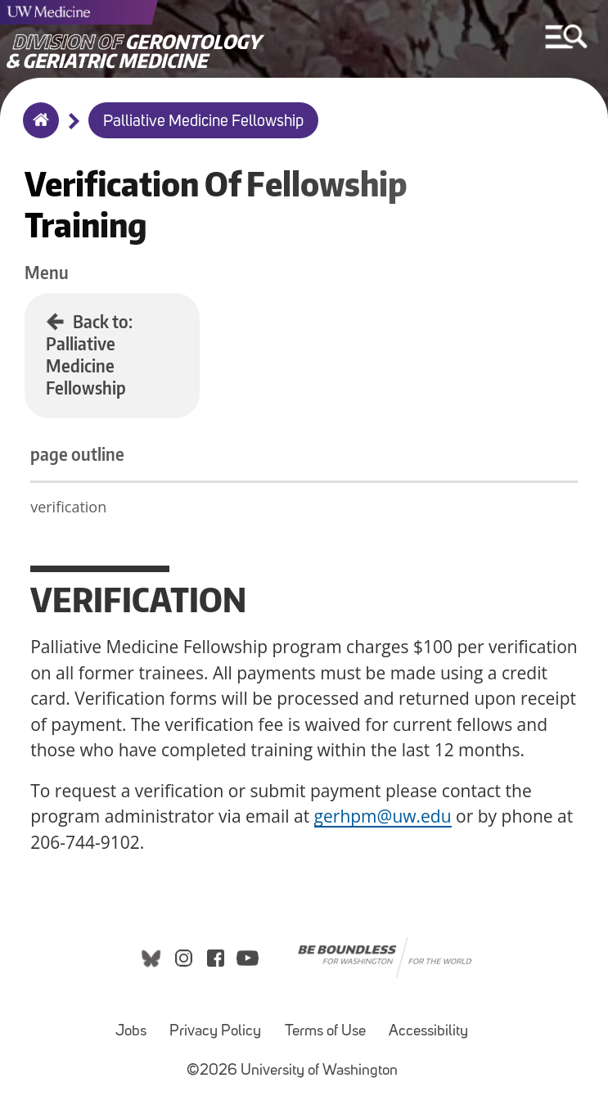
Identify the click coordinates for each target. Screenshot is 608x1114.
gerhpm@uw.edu (383, 816)
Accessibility (428, 1032)
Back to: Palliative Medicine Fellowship (89, 354)
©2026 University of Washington (292, 1071)
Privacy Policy (215, 1032)
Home (37, 131)
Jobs (130, 1032)
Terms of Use (325, 1032)
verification (68, 506)
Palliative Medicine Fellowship (203, 122)
